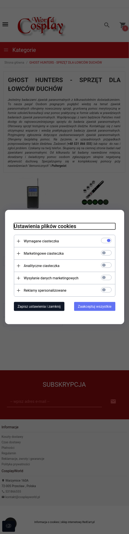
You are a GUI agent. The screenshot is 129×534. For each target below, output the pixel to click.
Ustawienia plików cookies (45, 226)
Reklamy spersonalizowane (45, 290)
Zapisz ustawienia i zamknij (39, 306)
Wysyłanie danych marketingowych (51, 278)
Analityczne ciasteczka (42, 266)
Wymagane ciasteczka (41, 241)
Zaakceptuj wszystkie (94, 306)
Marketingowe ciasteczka (44, 253)
